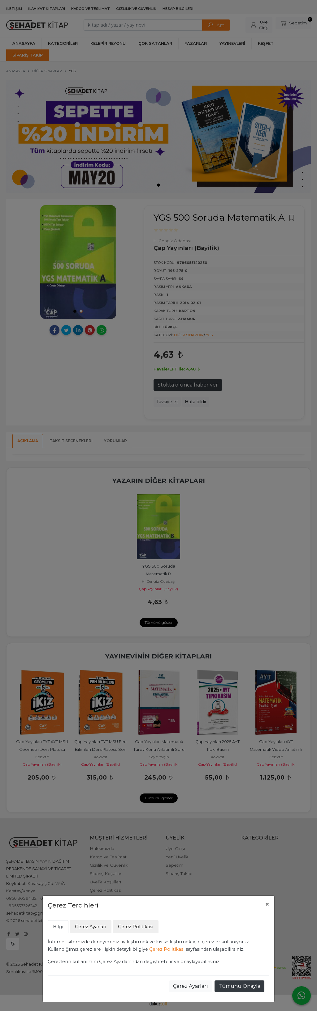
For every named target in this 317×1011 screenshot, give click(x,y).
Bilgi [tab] (58, 926)
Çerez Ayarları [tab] (90, 926)
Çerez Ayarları (190, 986)
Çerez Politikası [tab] (135, 926)
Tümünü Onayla (239, 986)
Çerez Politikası (167, 949)
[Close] (267, 904)
